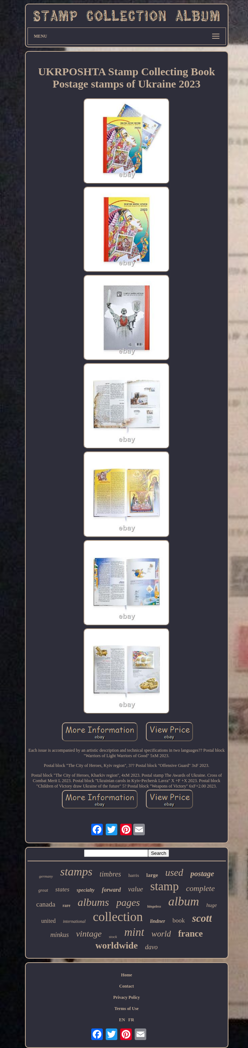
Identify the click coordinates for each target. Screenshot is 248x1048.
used (174, 872)
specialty (86, 890)
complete (200, 888)
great (43, 890)
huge (211, 905)
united (48, 921)
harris (133, 875)
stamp (164, 886)
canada (45, 904)
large (152, 875)
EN (122, 1019)
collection (118, 917)
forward (111, 890)
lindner (157, 921)
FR (131, 1019)
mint (134, 932)
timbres (110, 874)
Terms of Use (126, 1008)
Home (126, 974)
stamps (76, 871)
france (190, 933)
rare (67, 905)
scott (202, 918)
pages (128, 902)
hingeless (154, 906)
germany (46, 876)
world (161, 933)
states (62, 889)
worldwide (117, 945)
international (74, 921)
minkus (59, 934)
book (178, 920)
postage (202, 873)
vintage (89, 933)
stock (113, 936)
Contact (126, 986)
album (183, 901)
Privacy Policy (126, 997)
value (135, 889)
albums (93, 902)
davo (151, 947)
